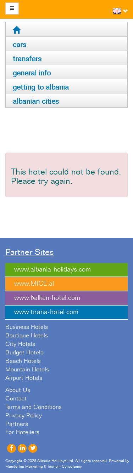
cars (19, 45)
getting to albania (41, 87)
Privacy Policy (23, 415)
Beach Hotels (23, 361)
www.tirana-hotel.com (46, 312)
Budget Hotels (24, 352)
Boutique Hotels (26, 335)
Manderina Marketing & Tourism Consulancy (43, 466)
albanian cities (36, 101)
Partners (16, 424)
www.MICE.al (34, 283)
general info (32, 73)
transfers (27, 59)
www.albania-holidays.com (52, 269)
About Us (17, 390)
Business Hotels (26, 327)
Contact (16, 398)
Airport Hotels (23, 378)
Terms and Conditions (33, 407)
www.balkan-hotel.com (47, 298)
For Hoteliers (22, 432)
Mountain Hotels (27, 369)
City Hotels (20, 344)
